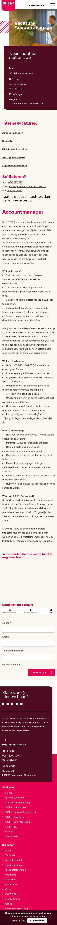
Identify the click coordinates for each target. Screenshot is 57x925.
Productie (10, 874)
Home (8, 792)
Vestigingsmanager (13, 157)
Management (12, 899)
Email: (5, 636)
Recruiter (8, 141)
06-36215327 (15, 182)
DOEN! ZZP (11, 826)
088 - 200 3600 (17, 84)
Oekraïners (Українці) (16, 908)
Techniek (10, 855)
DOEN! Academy (14, 817)
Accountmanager (12, 133)
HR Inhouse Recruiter (14, 149)
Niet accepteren (18, 920)
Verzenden (40, 672)
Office (8, 903)
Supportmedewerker (14, 165)
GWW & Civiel (12, 894)
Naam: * (6, 623)
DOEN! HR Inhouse (15, 807)
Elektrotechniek (14, 865)
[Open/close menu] (52, 3)
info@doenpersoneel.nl (21, 73)
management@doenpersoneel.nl (27, 186)
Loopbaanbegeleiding (17, 802)
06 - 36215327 (16, 88)
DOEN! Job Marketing (17, 822)
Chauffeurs (11, 884)
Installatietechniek (15, 870)
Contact (9, 831)
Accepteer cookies (37, 920)
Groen (8, 889)
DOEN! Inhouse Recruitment (21, 812)
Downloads (11, 836)
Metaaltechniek (13, 860)
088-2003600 (14, 190)
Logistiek (10, 879)
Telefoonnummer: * (13, 650)
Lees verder (39, 916)
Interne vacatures (14, 797)
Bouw (8, 850)
